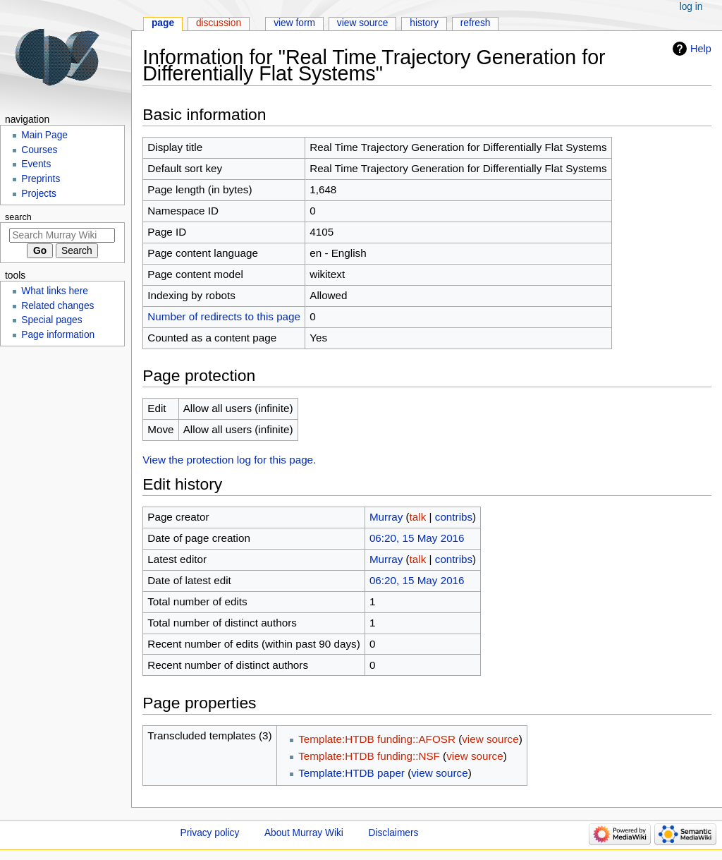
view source (490, 739)
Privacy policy (210, 833)
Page (163, 23)
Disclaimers (394, 833)
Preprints (40, 179)
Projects (38, 193)
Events (36, 164)
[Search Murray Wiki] (62, 235)
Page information (57, 334)
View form (294, 23)
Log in (691, 6)
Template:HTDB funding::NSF (369, 756)
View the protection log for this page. (229, 460)
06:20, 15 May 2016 (417, 538)
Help (700, 48)
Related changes (57, 306)
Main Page (44, 135)
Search (18, 217)
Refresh (475, 23)
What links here (54, 291)
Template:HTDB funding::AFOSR (376, 739)
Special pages (51, 320)
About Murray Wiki (303, 833)
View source (362, 23)
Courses (39, 150)
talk (418, 517)
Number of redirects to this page (223, 316)
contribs (453, 517)
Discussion (218, 23)
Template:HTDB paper (351, 773)
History (424, 23)
